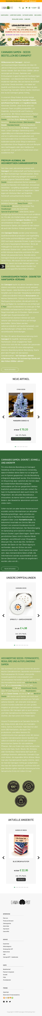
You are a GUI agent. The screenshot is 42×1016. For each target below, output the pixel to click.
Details (21, 637)
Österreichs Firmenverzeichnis (11, 994)
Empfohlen (6, 943)
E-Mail (3, 306)
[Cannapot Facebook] (7, 1001)
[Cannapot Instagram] (4, 1001)
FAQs (4, 977)
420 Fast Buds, (31, 690)
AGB (4, 954)
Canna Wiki (6, 931)
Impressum (6, 928)
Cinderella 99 (6, 206)
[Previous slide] (3, 417)
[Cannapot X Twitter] (10, 1001)
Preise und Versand (8, 920)
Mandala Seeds (13, 125)
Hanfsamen (4, 15)
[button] (15, 446)
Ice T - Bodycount (30, 1)
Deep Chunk (23, 203)
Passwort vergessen (8, 972)
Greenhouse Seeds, (29, 696)
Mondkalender (7, 980)
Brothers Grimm (16, 122)
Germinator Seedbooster (14, 1)
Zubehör (27, 19)
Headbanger (6, 209)
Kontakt (5, 974)
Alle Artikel (6, 926)
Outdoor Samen (27, 15)
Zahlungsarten (7, 923)
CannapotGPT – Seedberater (10, 957)
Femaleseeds (6, 696)
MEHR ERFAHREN (9, 369)
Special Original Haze (9, 211)
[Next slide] (38, 417)
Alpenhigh (6, 992)
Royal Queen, (31, 699)
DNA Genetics (29, 122)
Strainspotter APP (8, 949)
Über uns (5, 918)
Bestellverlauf (6, 969)
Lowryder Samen (15, 15)
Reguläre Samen (17, 19)
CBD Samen (37, 15)
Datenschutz (6, 951)
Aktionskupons (7, 946)
